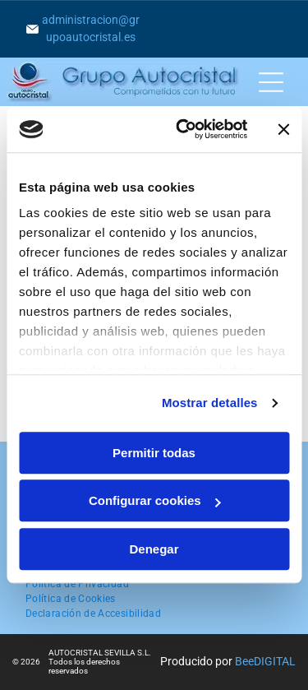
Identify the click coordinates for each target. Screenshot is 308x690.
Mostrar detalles (210, 403)
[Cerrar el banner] (283, 129)
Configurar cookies (155, 501)
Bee (244, 661)
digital (275, 661)
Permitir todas (154, 453)
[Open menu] (271, 82)
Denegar (153, 549)
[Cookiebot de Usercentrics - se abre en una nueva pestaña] (183, 130)
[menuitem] (77, 584)
